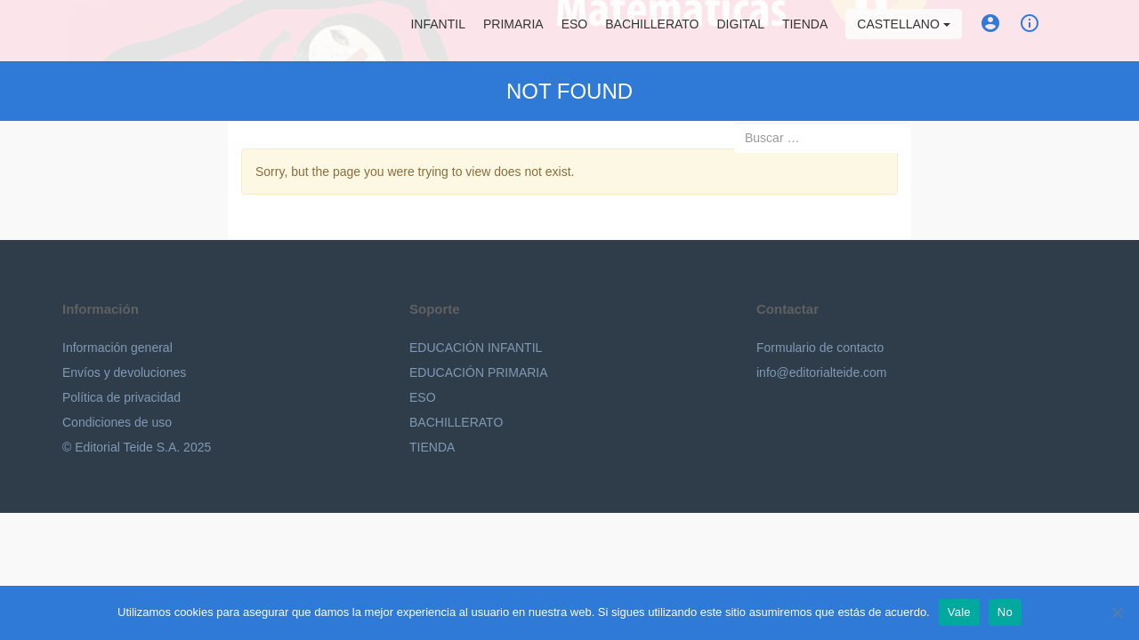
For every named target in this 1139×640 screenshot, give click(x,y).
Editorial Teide (79, 30)
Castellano (903, 31)
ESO (574, 31)
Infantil (437, 31)
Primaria (513, 31)
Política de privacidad (121, 397)
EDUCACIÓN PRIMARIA (478, 372)
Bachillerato (652, 31)
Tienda (805, 31)
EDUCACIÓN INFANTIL (475, 347)
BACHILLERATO (456, 422)
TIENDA (432, 447)
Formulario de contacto (820, 347)
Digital (740, 31)
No (1005, 612)
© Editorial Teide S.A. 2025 (136, 447)
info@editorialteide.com (821, 372)
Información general (117, 347)
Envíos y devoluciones (124, 372)
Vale (959, 612)
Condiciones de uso (117, 422)
